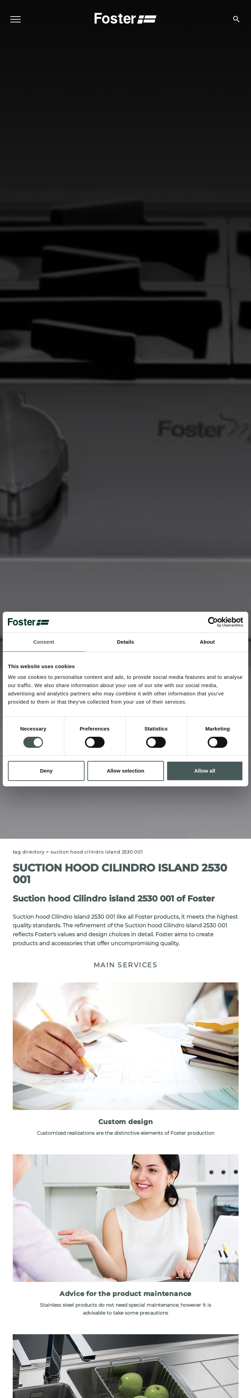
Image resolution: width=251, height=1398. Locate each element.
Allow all (204, 771)
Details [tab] (125, 642)
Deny (46, 771)
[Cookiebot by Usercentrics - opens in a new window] (213, 622)
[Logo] (125, 17)
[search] (236, 19)
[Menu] (15, 19)
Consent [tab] (43, 642)
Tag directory (29, 852)
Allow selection (125, 771)
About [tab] (207, 642)
